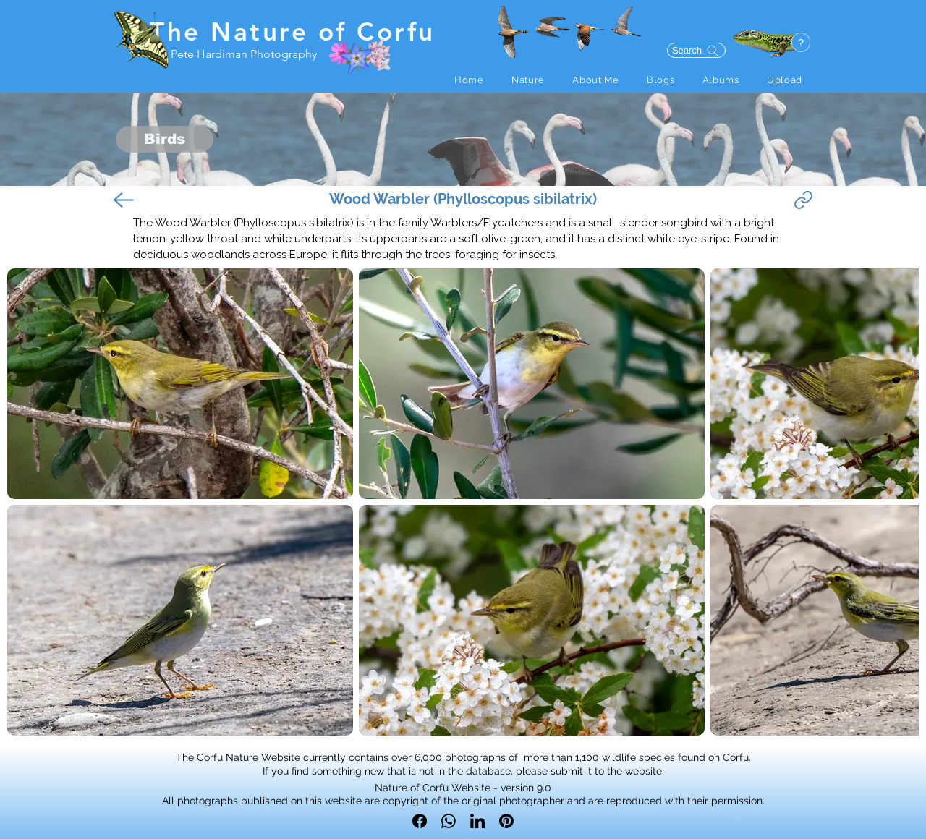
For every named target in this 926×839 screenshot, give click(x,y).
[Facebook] (419, 821)
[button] (528, 80)
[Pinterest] (506, 821)
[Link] (803, 200)
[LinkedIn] (477, 821)
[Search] (696, 50)
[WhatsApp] (448, 821)
